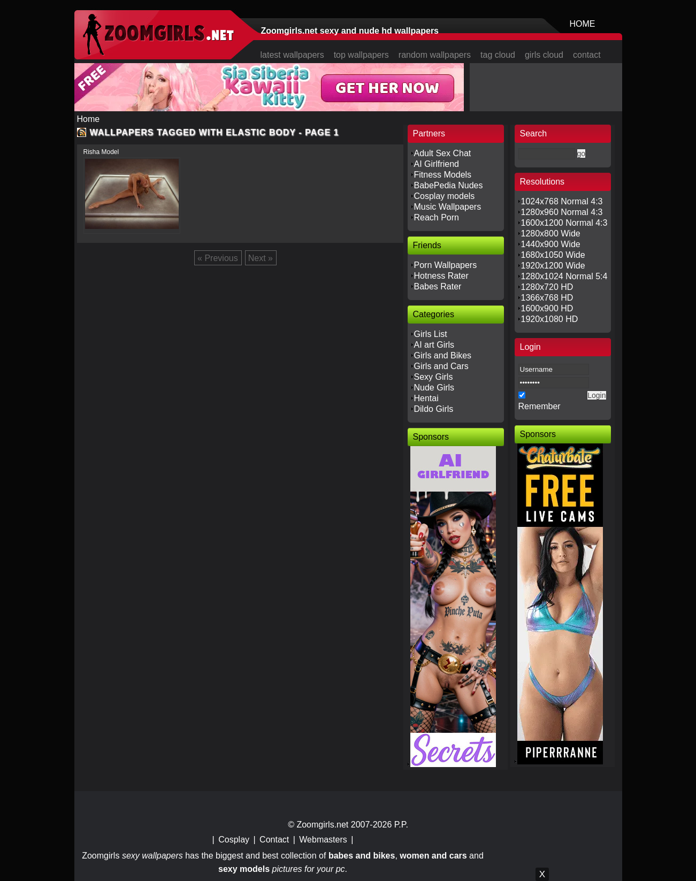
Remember (539, 406)
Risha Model (101, 152)
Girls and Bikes (443, 355)
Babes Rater (438, 286)
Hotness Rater (441, 275)
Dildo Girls (434, 408)
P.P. (401, 824)
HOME (582, 23)
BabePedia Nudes (448, 185)
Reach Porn (437, 217)
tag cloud (497, 54)
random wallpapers (435, 54)
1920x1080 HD (549, 319)
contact (587, 54)
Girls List (430, 334)
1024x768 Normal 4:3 (562, 201)
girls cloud (544, 54)
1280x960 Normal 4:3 (562, 212)
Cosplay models (444, 196)
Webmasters (323, 839)
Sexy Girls (433, 376)
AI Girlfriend (436, 163)
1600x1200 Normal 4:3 (564, 222)
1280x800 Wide (550, 233)
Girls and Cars (441, 366)
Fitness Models (443, 174)
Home (88, 119)
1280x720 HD (547, 287)
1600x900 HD (547, 308)
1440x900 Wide (550, 244)
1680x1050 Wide (553, 254)
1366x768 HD (547, 297)
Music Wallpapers (447, 206)
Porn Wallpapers (445, 265)
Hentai (426, 398)
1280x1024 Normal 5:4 (564, 276)
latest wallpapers (292, 54)
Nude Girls (434, 387)
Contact (274, 839)
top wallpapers (361, 54)
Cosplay (233, 839)
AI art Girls (434, 344)
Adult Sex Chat (442, 153)
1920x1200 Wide (553, 265)
